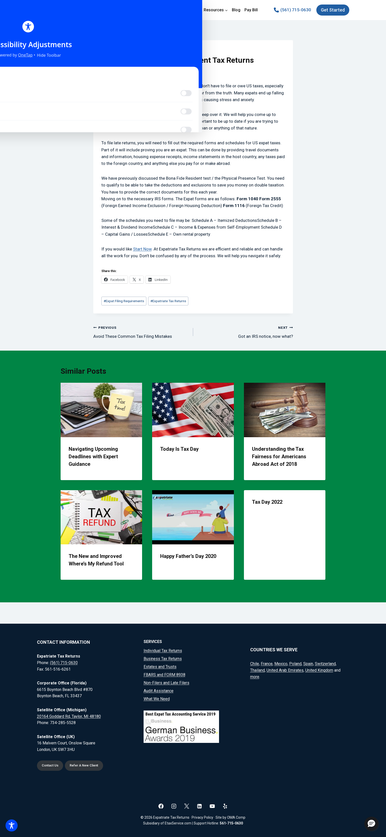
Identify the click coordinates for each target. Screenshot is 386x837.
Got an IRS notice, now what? (245, 331)
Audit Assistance (159, 689)
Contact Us (51, 765)
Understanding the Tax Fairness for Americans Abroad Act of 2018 (279, 456)
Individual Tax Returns (163, 649)
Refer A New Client (88, 765)
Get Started (333, 10)
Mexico (280, 662)
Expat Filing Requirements (124, 301)
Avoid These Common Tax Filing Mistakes (141, 331)
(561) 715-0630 (64, 661)
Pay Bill (251, 10)
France (267, 662)
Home (134, 10)
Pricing (193, 10)
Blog (236, 10)
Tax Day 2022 (267, 502)
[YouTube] (212, 806)
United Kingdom (319, 669)
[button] (371, 824)
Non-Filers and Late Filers (166, 681)
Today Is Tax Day (179, 449)
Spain (308, 662)
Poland (295, 662)
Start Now (142, 248)
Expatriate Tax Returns (168, 301)
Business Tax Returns (163, 657)
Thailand (257, 669)
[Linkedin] (199, 806)
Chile (254, 662)
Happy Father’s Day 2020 (188, 556)
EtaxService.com (178, 823)
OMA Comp (236, 817)
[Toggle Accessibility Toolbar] (11, 825)
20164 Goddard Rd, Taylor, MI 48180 (69, 715)
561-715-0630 (231, 823)
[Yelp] (225, 806)
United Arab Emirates (285, 669)
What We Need (157, 697)
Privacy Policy (202, 817)
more (254, 675)
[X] (187, 806)
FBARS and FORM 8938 (164, 673)
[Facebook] (161, 806)
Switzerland (325, 662)
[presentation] (101, 410)
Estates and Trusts (160, 665)
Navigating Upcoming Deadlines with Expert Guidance (93, 456)
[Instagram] (174, 806)
